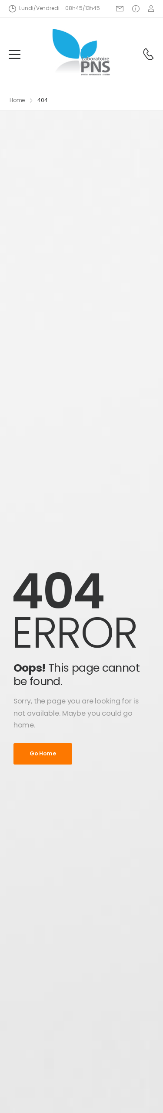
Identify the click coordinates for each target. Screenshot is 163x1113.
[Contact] (148, 54)
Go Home (43, 753)
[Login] (151, 8)
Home (17, 100)
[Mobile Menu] (14, 54)
